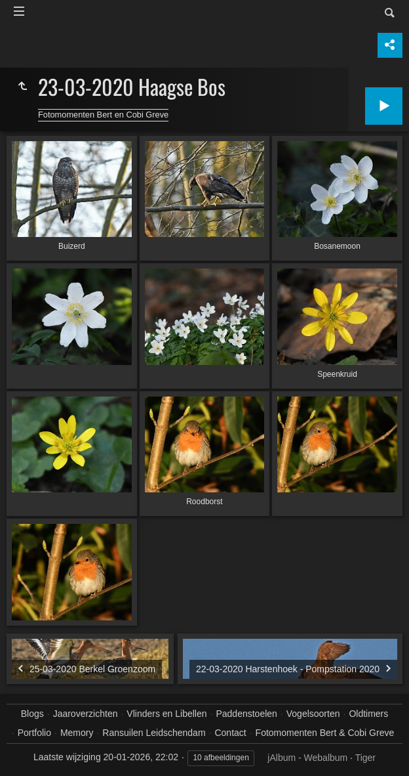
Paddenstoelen (246, 713)
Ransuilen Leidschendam (153, 732)
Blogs (32, 713)
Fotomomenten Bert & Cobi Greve (325, 732)
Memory (77, 732)
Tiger (365, 757)
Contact (230, 732)
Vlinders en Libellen (166, 713)
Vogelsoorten (313, 713)
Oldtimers (368, 713)
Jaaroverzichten (85, 713)
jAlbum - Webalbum (307, 757)
